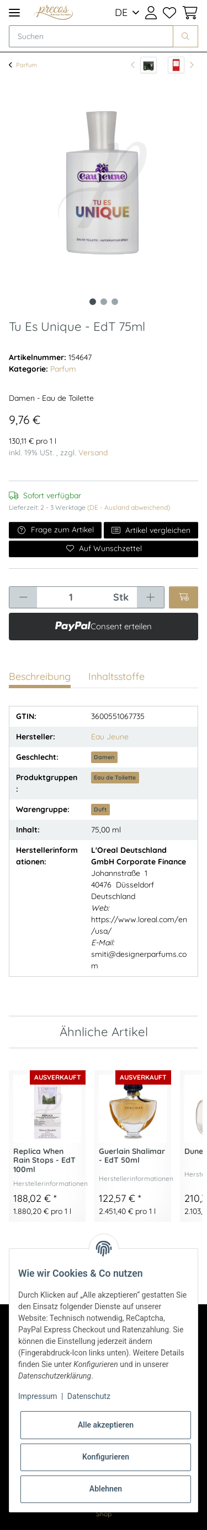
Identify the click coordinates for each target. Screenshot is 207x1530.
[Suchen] (91, 36)
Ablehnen (105, 1488)
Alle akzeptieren (106, 1424)
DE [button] (121, 12)
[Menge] (70, 597)
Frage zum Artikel (55, 530)
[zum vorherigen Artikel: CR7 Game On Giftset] (143, 65)
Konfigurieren (105, 1456)
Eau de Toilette (115, 777)
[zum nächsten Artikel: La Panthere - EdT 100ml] (180, 65)
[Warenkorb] (188, 13)
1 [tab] (92, 301)
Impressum (37, 1396)
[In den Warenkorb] (183, 597)
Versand (93, 453)
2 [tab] (103, 301)
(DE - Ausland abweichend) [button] (128, 507)
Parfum (63, 369)
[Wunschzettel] (169, 13)
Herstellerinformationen (50, 1183)
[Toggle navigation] (14, 12)
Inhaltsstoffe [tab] (116, 676)
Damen (104, 757)
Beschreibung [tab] (40, 676)
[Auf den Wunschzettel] (103, 549)
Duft (100, 809)
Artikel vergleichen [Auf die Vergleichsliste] (151, 530)
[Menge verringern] (23, 597)
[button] (151, 13)
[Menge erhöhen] (150, 597)
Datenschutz (88, 1396)
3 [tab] (115, 301)
